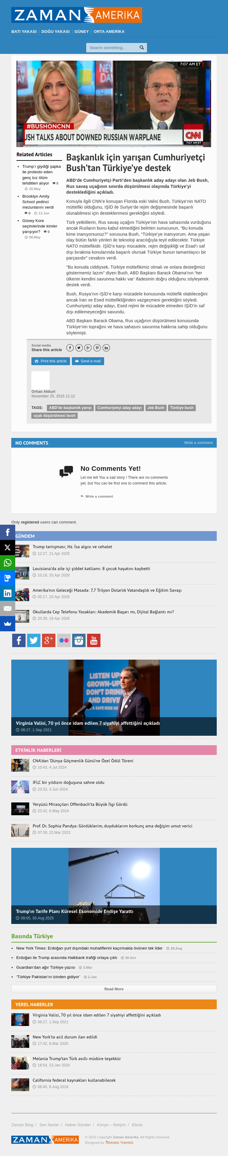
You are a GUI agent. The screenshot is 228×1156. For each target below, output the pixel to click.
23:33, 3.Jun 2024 (50, 789)
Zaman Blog (22, 1125)
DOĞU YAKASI (55, 31)
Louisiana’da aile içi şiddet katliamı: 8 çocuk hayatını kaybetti (90, 568)
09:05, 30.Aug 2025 (35, 918)
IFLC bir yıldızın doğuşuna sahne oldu (68, 782)
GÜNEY (82, 31)
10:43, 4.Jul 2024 (49, 767)
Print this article (50, 361)
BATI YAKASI (24, 31)
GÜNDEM (24, 536)
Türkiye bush (182, 408)
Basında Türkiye (32, 936)
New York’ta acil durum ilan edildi (64, 1037)
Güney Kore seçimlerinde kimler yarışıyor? (39, 226)
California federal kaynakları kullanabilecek (73, 1080)
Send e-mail (88, 361)
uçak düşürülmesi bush (54, 416)
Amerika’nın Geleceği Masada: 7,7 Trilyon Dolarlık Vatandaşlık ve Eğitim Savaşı (105, 590)
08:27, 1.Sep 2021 (33, 730)
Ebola (137, 1125)
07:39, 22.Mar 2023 (51, 832)
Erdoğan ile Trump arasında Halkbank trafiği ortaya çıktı (66, 957)
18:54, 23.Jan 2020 (51, 1065)
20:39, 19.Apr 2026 (51, 618)
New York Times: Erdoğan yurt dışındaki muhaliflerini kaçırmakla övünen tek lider (89, 948)
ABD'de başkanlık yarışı (70, 408)
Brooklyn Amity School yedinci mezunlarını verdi (38, 202)
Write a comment (198, 443)
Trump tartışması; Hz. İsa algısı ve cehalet (71, 546)
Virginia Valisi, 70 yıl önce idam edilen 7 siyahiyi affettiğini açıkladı (88, 723)
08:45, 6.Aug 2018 (50, 1087)
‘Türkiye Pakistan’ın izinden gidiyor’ (48, 976)
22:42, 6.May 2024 (51, 811)
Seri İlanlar (49, 1125)
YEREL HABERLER (34, 1004)
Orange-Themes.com (119, 1142)
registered (30, 522)
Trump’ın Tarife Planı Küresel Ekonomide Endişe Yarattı (74, 911)
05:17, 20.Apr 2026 (51, 597)
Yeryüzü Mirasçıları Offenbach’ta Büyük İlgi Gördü (79, 804)
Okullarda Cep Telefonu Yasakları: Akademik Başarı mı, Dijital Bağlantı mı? (102, 612)
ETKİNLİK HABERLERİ (38, 750)
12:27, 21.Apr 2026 (51, 554)
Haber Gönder (78, 1125)
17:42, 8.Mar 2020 (50, 1043)
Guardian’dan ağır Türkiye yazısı (45, 967)
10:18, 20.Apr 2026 (51, 575)
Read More (114, 989)
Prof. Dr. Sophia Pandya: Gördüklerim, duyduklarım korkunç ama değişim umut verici (111, 826)
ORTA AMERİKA (109, 31)
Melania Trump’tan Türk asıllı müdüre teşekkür (76, 1058)
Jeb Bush (156, 408)
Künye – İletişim (111, 1125)
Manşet (39, 249)
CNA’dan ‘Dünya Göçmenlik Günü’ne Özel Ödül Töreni (82, 760)
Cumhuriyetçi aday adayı (119, 408)
